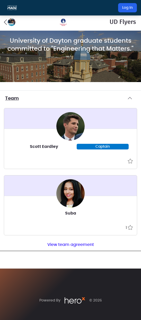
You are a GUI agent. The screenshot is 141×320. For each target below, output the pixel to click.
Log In (127, 8)
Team (70, 98)
